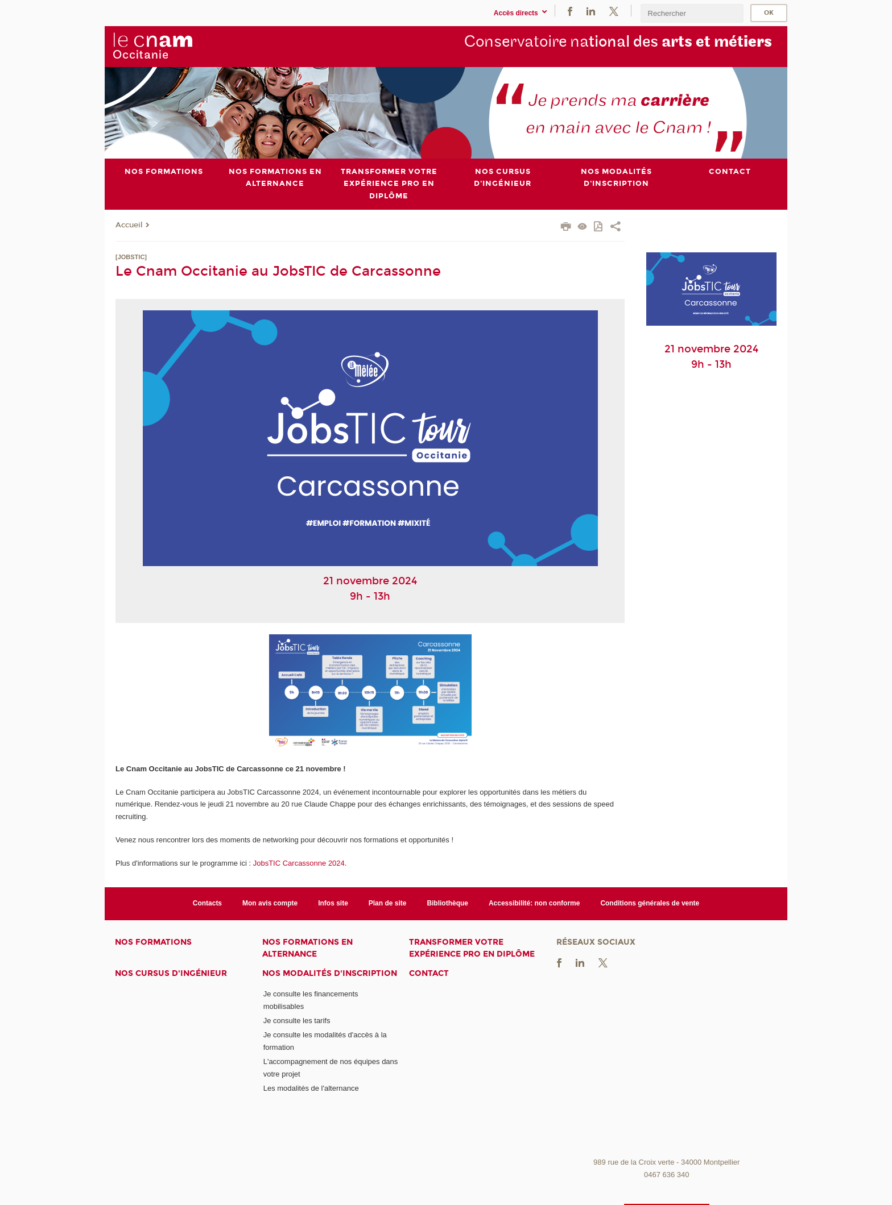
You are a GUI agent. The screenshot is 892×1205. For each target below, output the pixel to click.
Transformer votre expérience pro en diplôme (472, 948)
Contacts (207, 903)
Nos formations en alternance (307, 948)
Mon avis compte (270, 903)
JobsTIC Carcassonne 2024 (299, 862)
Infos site (333, 903)
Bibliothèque (447, 903)
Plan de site (388, 903)
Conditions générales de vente (649, 903)
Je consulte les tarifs (297, 1020)
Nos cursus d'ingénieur (171, 973)
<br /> (666, 1067)
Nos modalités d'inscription (329, 973)
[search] (692, 13)
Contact (429, 973)
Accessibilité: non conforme (534, 903)
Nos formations (153, 942)
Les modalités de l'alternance (311, 1088)
